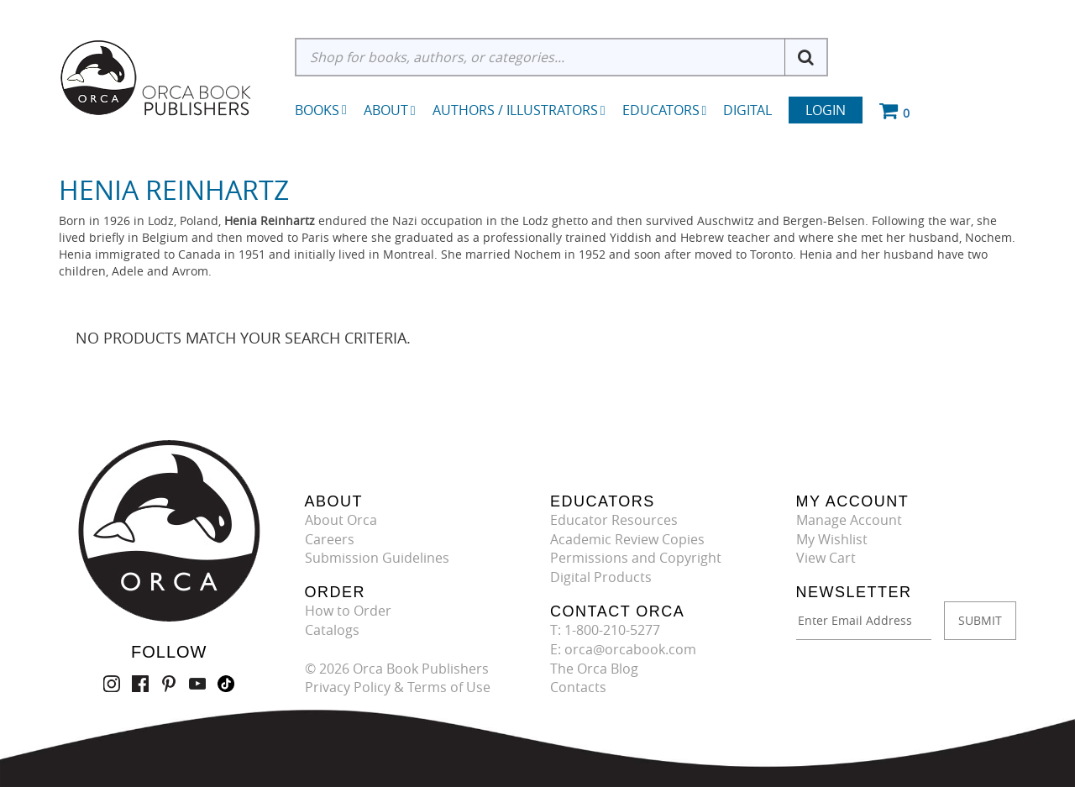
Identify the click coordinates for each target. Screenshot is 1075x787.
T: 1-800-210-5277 (605, 630)
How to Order (348, 610)
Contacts (578, 687)
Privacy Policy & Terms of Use (397, 687)
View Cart (826, 557)
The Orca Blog (594, 668)
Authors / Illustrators (519, 110)
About (390, 110)
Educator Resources (614, 520)
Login (825, 110)
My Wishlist (832, 539)
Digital (747, 110)
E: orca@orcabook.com (623, 649)
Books (317, 110)
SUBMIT (980, 620)
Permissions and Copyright (635, 557)
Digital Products (601, 577)
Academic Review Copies (627, 539)
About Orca (341, 520)
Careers (329, 539)
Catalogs (332, 630)
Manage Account (849, 520)
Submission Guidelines (377, 557)
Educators (664, 110)
